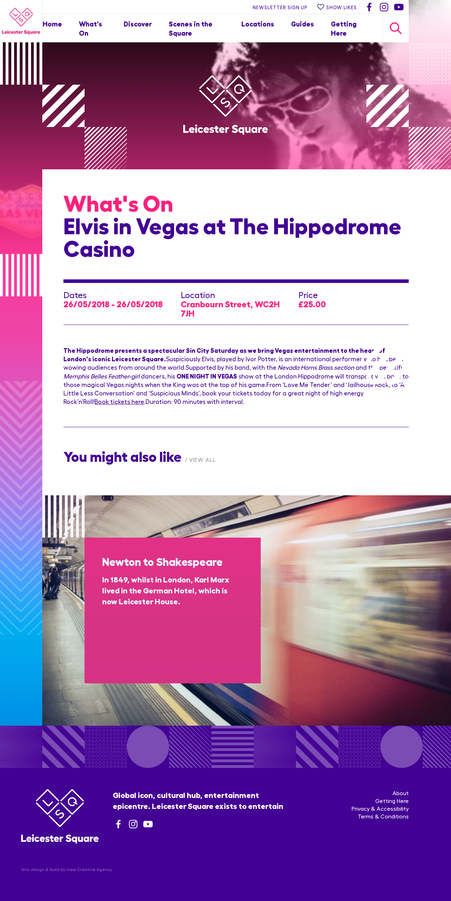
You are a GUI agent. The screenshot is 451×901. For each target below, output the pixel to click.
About (401, 793)
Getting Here (392, 800)
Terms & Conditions (383, 816)
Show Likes (336, 7)
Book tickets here (119, 401)
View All (202, 459)
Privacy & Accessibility (380, 808)
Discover (138, 23)
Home (52, 23)
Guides (302, 23)
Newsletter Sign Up (280, 7)
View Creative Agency (89, 869)
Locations (257, 23)
